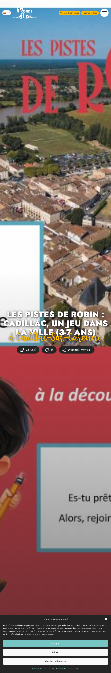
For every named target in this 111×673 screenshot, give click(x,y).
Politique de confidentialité (43, 668)
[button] (106, 619)
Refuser (55, 652)
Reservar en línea (90, 12)
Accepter (55, 643)
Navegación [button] (103, 13)
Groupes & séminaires (69, 12)
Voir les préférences (55, 661)
